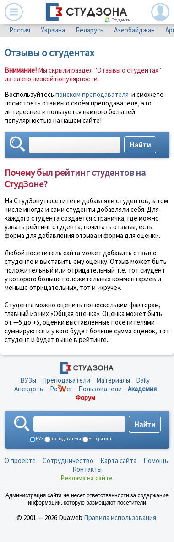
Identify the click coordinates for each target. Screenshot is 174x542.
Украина (53, 30)
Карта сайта (118, 460)
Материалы (113, 380)
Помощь (155, 460)
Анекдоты (29, 388)
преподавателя (65, 439)
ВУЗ (39, 439)
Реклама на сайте (86, 478)
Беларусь (89, 30)
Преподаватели (66, 380)
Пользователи (100, 388)
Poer (61, 388)
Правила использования (120, 517)
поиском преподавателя (92, 94)
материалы (99, 439)
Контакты (87, 469)
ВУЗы (28, 380)
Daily (143, 380)
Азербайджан (134, 30)
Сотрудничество (68, 460)
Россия (19, 30)
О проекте (20, 460)
